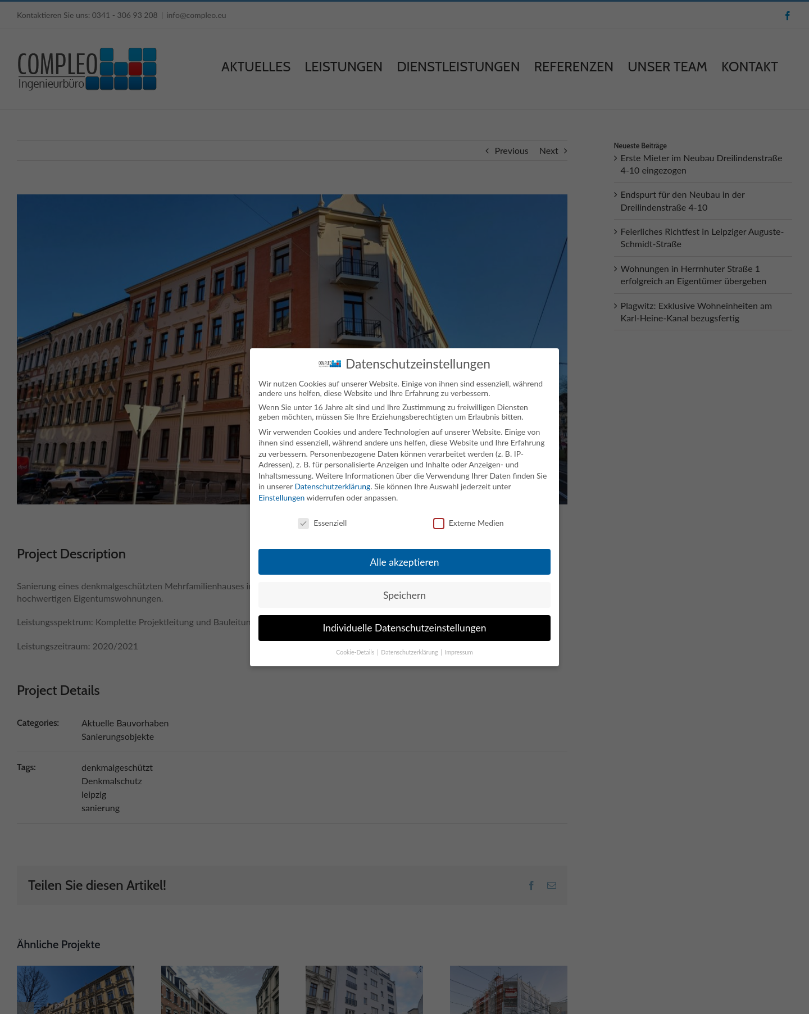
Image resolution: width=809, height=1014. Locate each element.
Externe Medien (468, 522)
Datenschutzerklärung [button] (410, 652)
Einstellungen (281, 497)
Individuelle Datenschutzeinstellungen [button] (405, 628)
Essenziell (322, 522)
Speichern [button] (404, 595)
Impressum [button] (459, 652)
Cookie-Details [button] (356, 652)
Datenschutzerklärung (332, 486)
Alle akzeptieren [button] (404, 561)
